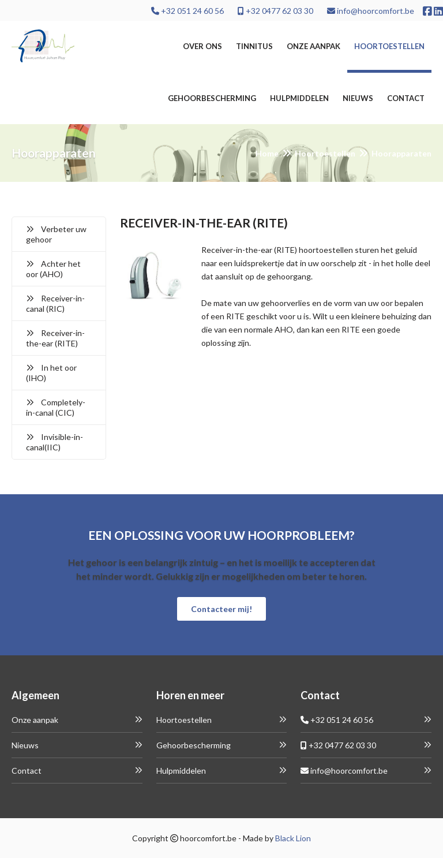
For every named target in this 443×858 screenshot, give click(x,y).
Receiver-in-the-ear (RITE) (55, 338)
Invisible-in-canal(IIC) (54, 442)
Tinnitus (254, 46)
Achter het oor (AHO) (53, 269)
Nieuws (358, 98)
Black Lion (293, 838)
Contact (406, 98)
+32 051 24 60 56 (187, 11)
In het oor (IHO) (51, 373)
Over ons (202, 46)
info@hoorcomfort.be (370, 11)
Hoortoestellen (389, 46)
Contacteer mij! (221, 609)
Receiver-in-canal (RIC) (55, 303)
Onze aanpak (313, 46)
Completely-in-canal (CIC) (55, 407)
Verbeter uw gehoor (56, 234)
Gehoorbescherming (212, 98)
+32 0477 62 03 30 (275, 11)
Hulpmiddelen (299, 98)
